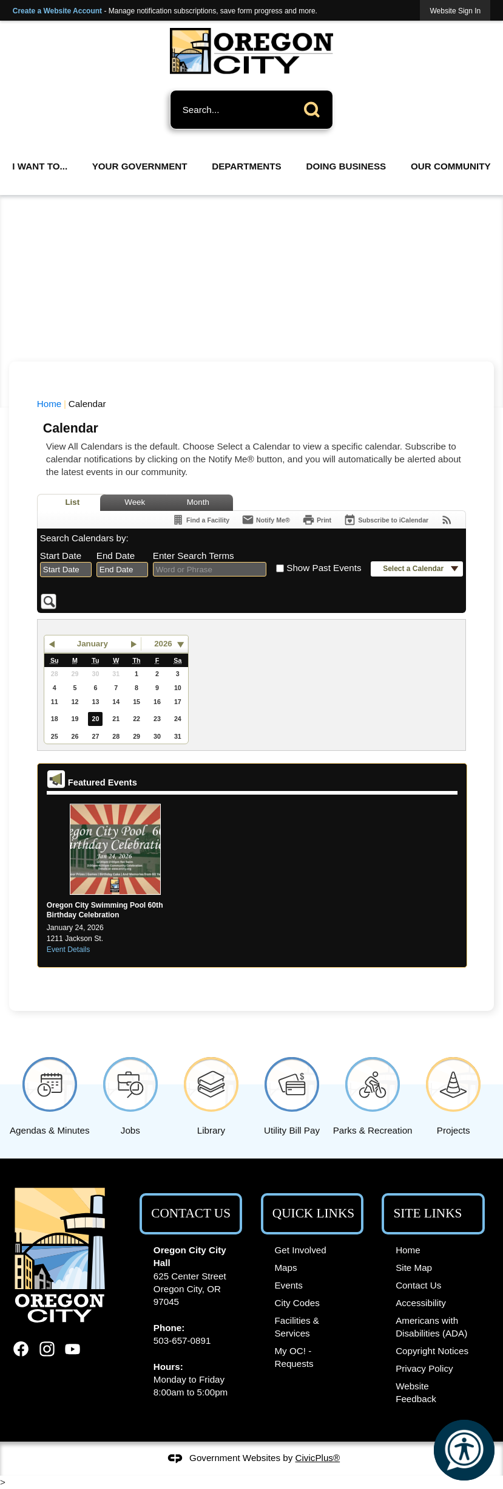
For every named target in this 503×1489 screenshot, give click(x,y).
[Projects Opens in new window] (453, 1094)
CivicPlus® (317, 1458)
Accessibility (421, 1303)
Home (49, 404)
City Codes (296, 1303)
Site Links (428, 1213)
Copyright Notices (432, 1351)
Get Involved (300, 1250)
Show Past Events (323, 568)
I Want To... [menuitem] (39, 166)
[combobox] (66, 570)
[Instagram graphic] (47, 1349)
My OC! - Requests (293, 1357)
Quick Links (313, 1213)
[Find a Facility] (200, 519)
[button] (315, 107)
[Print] (316, 519)
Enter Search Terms (193, 555)
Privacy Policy (424, 1368)
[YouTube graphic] (72, 1349)
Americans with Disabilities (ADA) (431, 1326)
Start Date (60, 555)
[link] (455, 10)
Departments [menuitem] (246, 166)
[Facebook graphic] (21, 1349)
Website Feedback (416, 1392)
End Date (115, 555)
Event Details (68, 949)
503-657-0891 (182, 1340)
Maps (285, 1267)
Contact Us (418, 1285)
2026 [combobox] (163, 643)
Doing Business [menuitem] (346, 166)
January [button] (92, 643)
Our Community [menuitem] (451, 166)
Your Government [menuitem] (139, 166)
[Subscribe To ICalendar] (385, 519)
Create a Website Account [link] (57, 11)
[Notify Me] (265, 519)
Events (288, 1285)
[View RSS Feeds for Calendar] (447, 519)
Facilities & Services (296, 1326)
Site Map (414, 1267)
